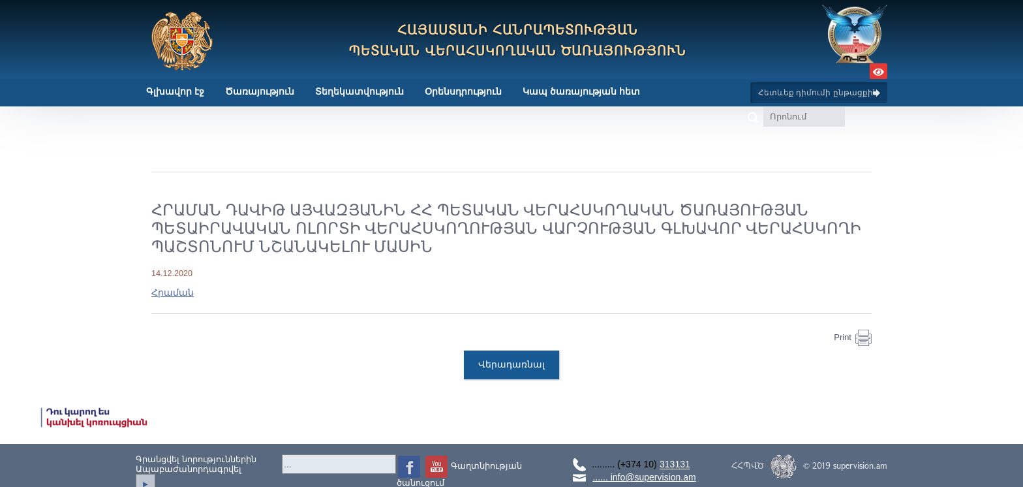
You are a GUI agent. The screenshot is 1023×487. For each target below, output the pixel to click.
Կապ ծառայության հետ (581, 91)
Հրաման (172, 292)
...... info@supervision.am (643, 477)
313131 (675, 465)
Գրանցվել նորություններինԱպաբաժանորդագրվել (196, 464)
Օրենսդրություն (463, 91)
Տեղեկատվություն (359, 91)
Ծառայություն (259, 91)
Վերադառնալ (511, 365)
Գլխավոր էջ (175, 91)
